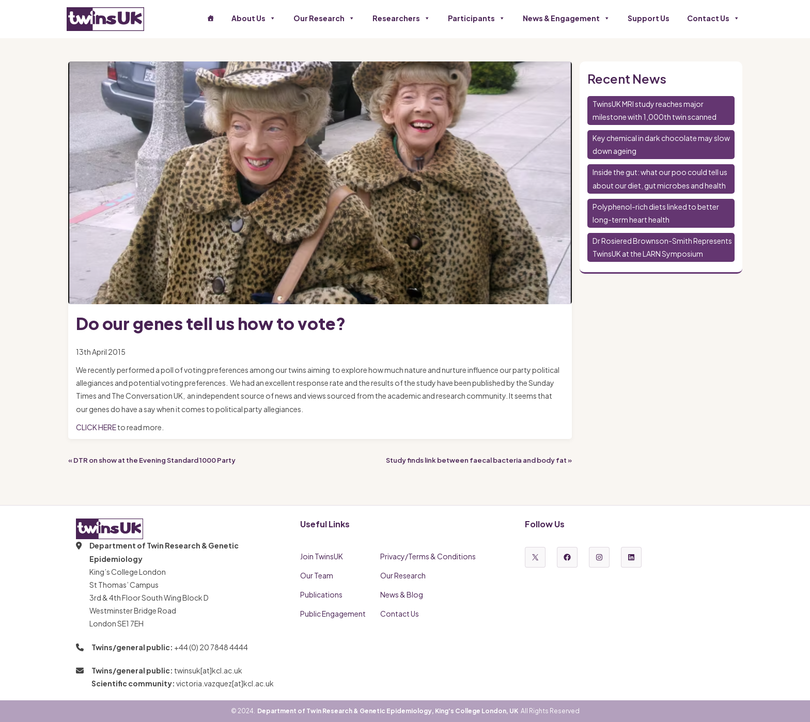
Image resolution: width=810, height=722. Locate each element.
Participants (476, 18)
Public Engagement (333, 613)
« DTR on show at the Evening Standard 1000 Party (152, 460)
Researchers (401, 18)
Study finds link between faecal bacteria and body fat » (479, 460)
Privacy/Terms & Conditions (428, 556)
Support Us (648, 18)
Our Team (316, 575)
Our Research (324, 18)
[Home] (210, 18)
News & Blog (401, 594)
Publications (321, 594)
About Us (253, 18)
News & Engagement (566, 18)
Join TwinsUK (321, 556)
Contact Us (713, 18)
